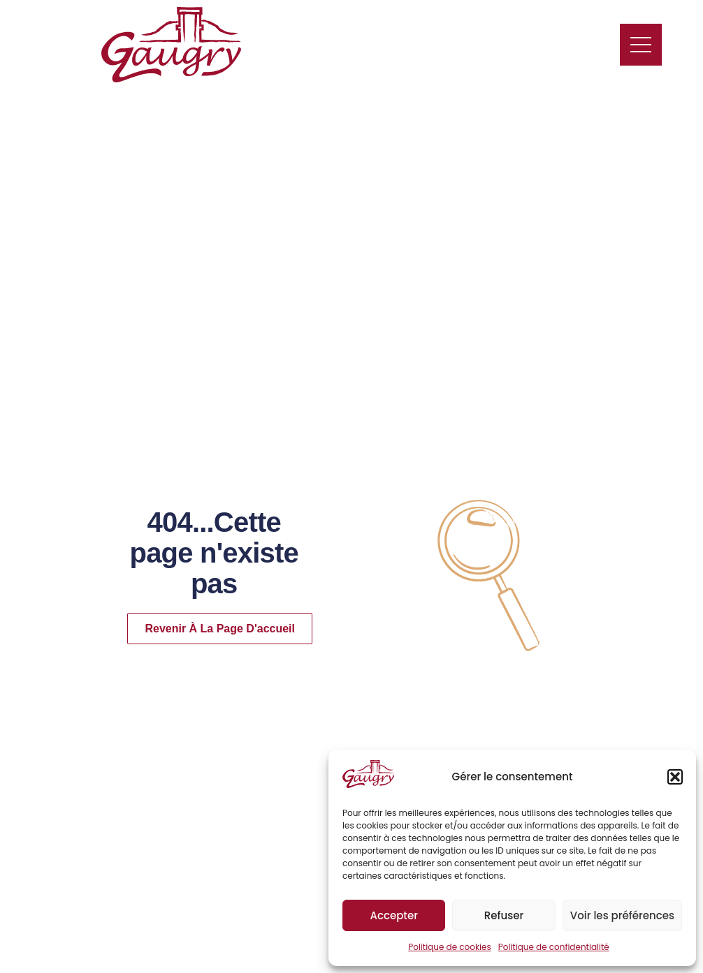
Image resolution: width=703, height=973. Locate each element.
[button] (675, 777)
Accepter (393, 915)
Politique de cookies (449, 947)
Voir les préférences (622, 915)
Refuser (503, 915)
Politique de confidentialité (553, 947)
